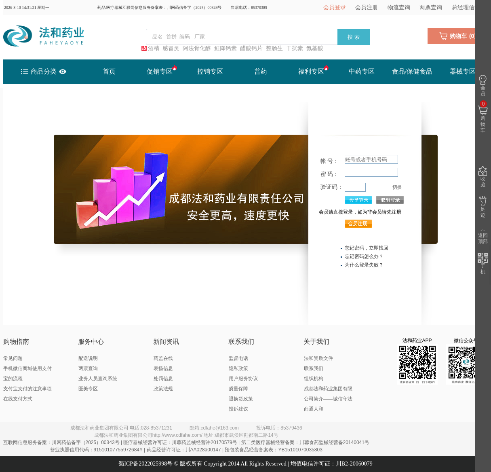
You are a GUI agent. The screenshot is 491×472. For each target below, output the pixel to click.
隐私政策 (238, 368)
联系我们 (313, 368)
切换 (397, 187)
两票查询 (430, 7)
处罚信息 (163, 378)
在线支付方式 (17, 399)
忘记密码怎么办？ (364, 256)
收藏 (483, 177)
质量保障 (238, 389)
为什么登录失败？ (364, 265)
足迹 (483, 207)
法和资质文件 (318, 358)
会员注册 (366, 7)
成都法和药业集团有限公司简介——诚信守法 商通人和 (328, 399)
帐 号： (329, 161)
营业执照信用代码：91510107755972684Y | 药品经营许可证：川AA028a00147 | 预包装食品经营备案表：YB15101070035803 (186, 450)
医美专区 (88, 389)
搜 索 (354, 37)
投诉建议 (238, 409)
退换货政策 (241, 399)
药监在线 (163, 358)
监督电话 (238, 358)
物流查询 (399, 7)
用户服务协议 (243, 378)
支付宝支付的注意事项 (27, 389)
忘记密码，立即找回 (366, 248)
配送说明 (88, 358)
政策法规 (163, 389)
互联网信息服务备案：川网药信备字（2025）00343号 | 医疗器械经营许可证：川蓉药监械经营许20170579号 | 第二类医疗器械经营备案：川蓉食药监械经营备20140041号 (186, 442)
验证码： (331, 187)
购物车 (483, 117)
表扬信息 (163, 368)
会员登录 (334, 7)
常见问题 (13, 358)
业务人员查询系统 (97, 378)
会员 (483, 86)
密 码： (329, 174)
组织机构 (313, 378)
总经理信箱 (466, 7)
